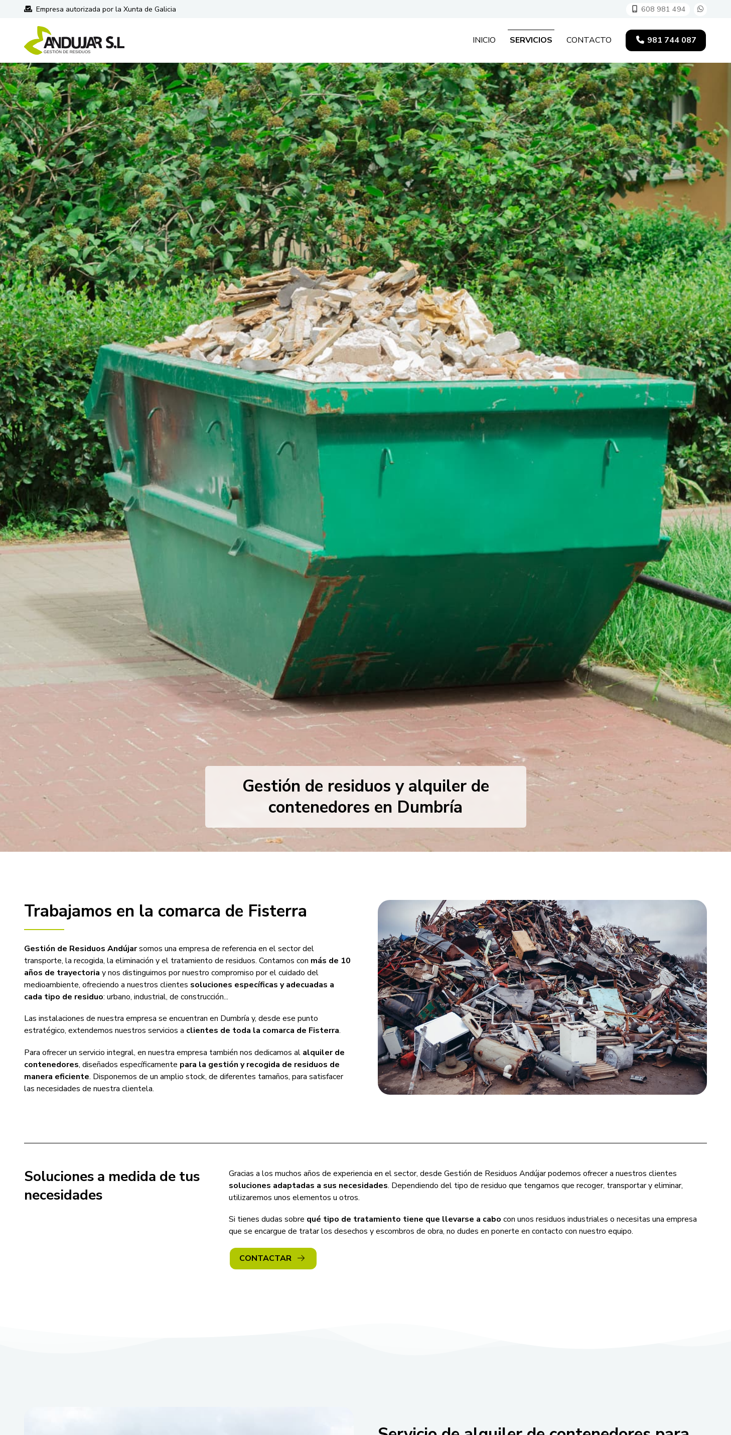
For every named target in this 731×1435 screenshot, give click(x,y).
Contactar (272, 1258)
